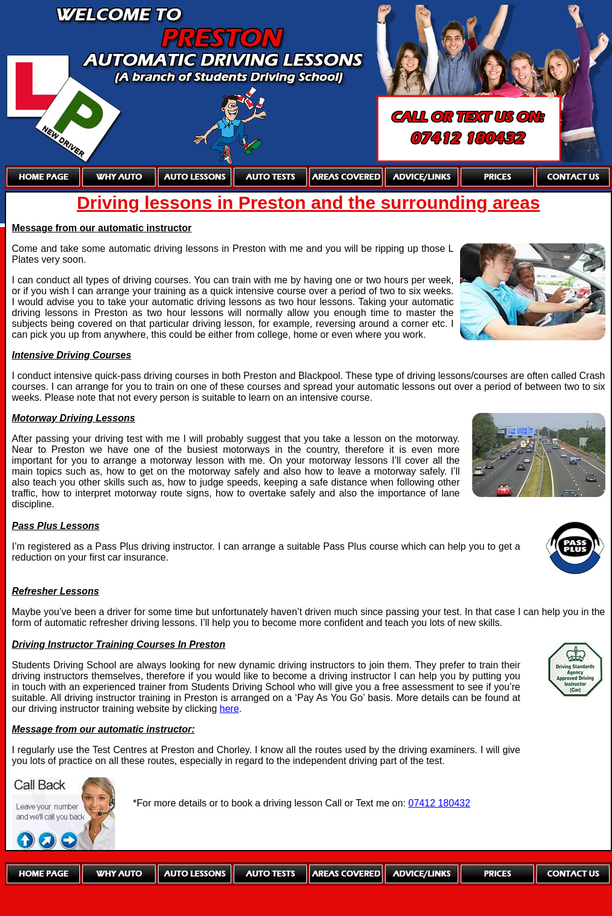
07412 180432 (439, 803)
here (229, 708)
